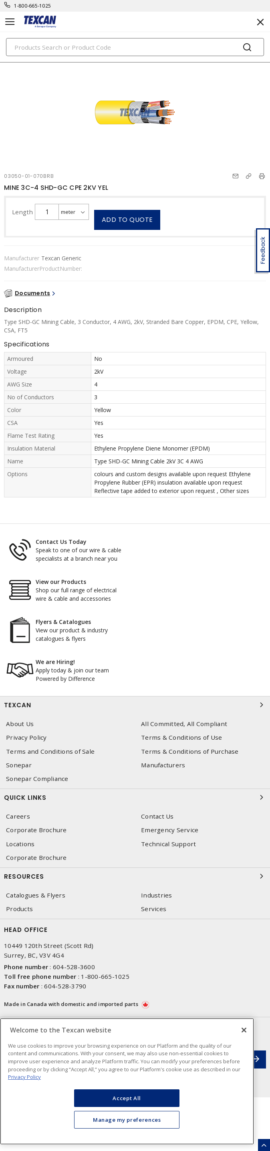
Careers (18, 816)
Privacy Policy (26, 737)
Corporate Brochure (36, 830)
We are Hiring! (55, 662)
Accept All (127, 1098)
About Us (20, 724)
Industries (156, 895)
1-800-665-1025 (32, 5)
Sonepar (19, 765)
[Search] (135, 47)
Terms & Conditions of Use (181, 737)
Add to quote (127, 219)
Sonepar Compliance (37, 779)
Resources (135, 876)
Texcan (135, 704)
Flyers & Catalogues (63, 622)
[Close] (244, 1030)
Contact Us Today (61, 541)
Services (153, 909)
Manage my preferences (127, 1119)
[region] (127, 1081)
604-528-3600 (74, 967)
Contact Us (157, 816)
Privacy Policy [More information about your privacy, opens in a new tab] (24, 1077)
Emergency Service (169, 830)
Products (19, 909)
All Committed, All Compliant (184, 724)
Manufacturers (163, 765)
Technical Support (168, 844)
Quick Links (135, 797)
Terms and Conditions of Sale (50, 751)
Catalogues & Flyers (35, 895)
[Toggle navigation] (10, 22)
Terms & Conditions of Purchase (190, 751)
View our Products (61, 582)
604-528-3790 (65, 986)
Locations (20, 844)
